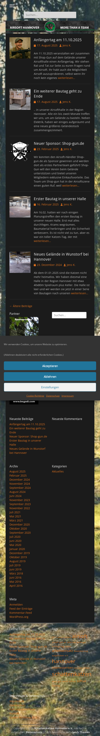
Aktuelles (58, 471)
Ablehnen (50, 376)
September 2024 (20, 488)
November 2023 (19, 500)
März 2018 (16, 573)
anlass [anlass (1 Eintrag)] (68, 646)
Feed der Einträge (20, 608)
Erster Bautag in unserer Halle (60, 198)
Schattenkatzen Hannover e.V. (53, 728)
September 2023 (20, 504)
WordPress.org (18, 617)
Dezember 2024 (19, 479)
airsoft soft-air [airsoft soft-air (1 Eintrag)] (59, 642)
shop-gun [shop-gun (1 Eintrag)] (57, 681)
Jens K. (67, 45)
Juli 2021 (14, 512)
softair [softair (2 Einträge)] (81, 681)
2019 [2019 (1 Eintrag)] (54, 637)
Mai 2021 (15, 516)
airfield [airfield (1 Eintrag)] (67, 637)
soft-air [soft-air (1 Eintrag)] (72, 681)
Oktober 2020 (18, 528)
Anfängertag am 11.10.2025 (58, 40)
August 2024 (17, 492)
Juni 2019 (15, 569)
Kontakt (14, 713)
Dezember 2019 (19, 553)
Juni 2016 (15, 577)
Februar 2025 (18, 475)
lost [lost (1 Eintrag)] (76, 668)
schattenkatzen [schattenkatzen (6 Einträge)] (72, 674)
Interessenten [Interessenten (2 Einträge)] (62, 667)
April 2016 (16, 586)
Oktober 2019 (18, 557)
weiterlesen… (66, 78)
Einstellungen (50, 387)
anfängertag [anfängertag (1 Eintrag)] (58, 646)
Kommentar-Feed (20, 613)
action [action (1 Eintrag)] (60, 637)
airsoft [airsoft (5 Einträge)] (80, 636)
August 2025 (17, 471)
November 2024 (19, 483)
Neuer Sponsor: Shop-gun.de (59, 143)
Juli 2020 (14, 537)
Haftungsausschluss (22, 709)
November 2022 (19, 508)
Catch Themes (81, 732)
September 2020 (20, 532)
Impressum (68, 395)
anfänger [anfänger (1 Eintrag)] (81, 642)
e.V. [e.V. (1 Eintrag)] (67, 655)
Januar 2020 (17, 549)
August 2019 (17, 561)
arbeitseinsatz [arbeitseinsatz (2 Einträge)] (62, 650)
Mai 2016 (15, 581)
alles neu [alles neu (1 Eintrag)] (71, 642)
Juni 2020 (15, 541)
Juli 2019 (14, 565)
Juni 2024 (15, 496)
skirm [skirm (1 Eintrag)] (65, 681)
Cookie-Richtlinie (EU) (23, 717)
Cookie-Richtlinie (35, 395)
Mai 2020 (15, 545)
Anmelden (16, 604)
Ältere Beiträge (20, 306)
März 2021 (16, 520)
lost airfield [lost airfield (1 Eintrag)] (84, 668)
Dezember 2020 (19, 524)
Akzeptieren (50, 366)
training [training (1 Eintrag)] (56, 685)
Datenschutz (53, 395)
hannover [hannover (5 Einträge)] (63, 661)
